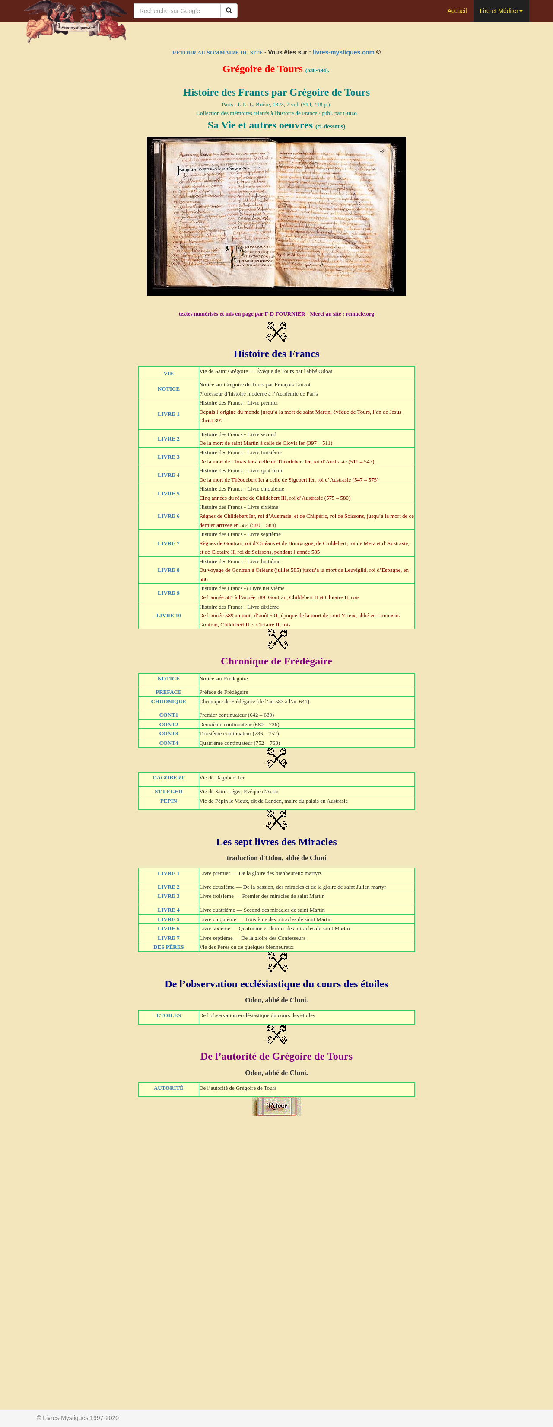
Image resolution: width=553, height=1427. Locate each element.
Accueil (457, 10)
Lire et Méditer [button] (501, 10)
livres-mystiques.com (344, 52)
